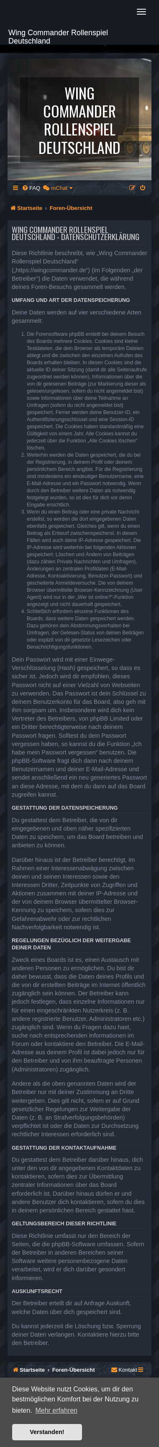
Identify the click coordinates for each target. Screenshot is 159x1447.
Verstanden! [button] (47, 1432)
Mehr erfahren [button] (56, 1410)
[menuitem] (31, 188)
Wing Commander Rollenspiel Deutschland (58, 35)
